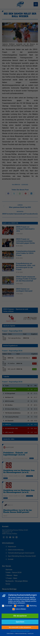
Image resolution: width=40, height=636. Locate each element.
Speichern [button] (20, 622)
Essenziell (7, 606)
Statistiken (19, 606)
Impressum (30, 634)
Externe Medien (19, 610)
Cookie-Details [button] (10, 634)
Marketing (31, 606)
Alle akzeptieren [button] (20, 616)
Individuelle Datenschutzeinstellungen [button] (20, 631)
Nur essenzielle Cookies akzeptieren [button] (20, 628)
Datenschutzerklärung (21, 634)
